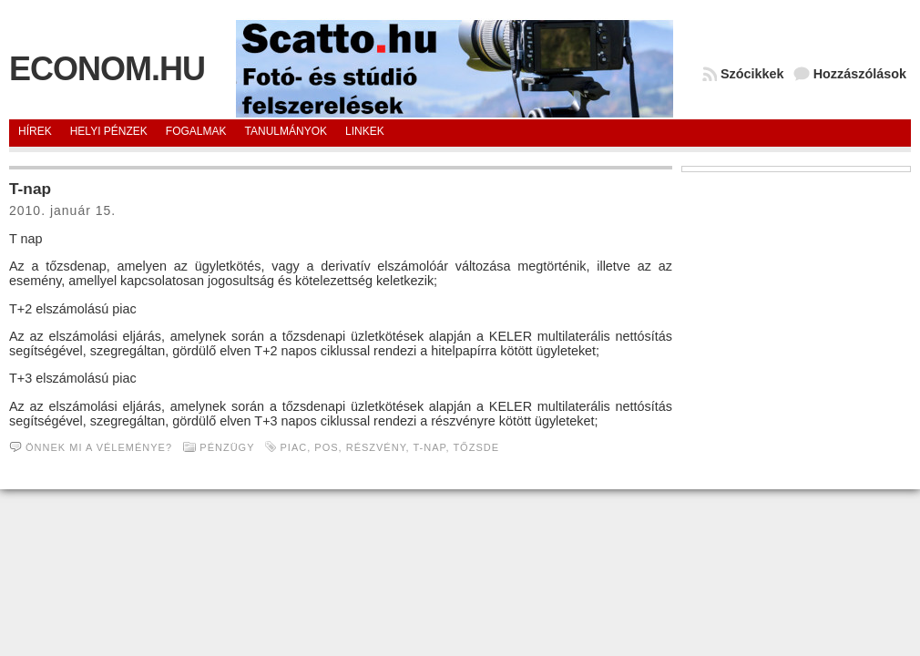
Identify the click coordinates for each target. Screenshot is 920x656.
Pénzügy (226, 447)
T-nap (30, 188)
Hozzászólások (859, 74)
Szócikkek (752, 74)
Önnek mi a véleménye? (99, 447)
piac (294, 447)
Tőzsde (476, 447)
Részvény (376, 447)
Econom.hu (107, 68)
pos (326, 447)
